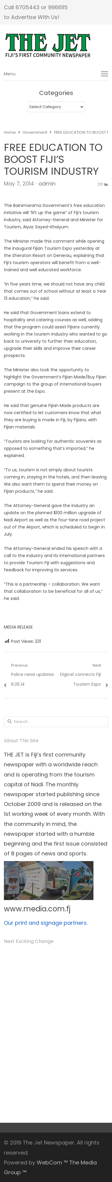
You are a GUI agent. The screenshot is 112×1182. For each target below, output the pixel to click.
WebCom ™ (52, 1162)
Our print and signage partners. (46, 923)
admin (47, 183)
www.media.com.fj (37, 909)
